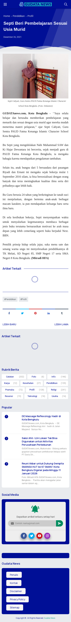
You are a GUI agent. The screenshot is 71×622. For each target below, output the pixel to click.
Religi (53, 389)
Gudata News (49, 618)
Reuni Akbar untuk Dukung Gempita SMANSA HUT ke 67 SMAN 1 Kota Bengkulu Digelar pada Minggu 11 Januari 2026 (43, 468)
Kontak (14, 583)
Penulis (14, 574)
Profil (24, 299)
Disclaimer (16, 591)
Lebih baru (9, 324)
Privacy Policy (17, 599)
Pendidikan (10, 299)
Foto (34, 376)
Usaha (55, 396)
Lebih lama (61, 324)
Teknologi (32, 396)
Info (54, 376)
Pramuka (9, 389)
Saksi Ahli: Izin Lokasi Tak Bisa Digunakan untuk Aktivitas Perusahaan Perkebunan (39, 441)
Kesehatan (28, 383)
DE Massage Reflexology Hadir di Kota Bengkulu (41, 417)
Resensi (9, 396)
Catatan (10, 376)
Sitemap (14, 607)
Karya (7, 383)
